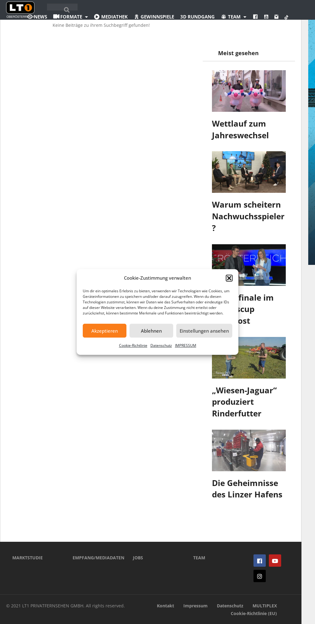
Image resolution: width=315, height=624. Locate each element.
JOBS (138, 558)
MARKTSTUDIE (27, 558)
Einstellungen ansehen (204, 331)
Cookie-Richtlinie (133, 345)
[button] (229, 278)
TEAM (199, 558)
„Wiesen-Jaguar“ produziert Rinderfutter (244, 402)
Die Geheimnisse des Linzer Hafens (247, 488)
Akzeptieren (104, 331)
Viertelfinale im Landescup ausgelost (243, 309)
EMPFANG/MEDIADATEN (93, 558)
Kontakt (165, 606)
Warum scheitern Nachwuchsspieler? (248, 216)
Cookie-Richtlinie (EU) (254, 613)
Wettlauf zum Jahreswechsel (240, 129)
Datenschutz (161, 345)
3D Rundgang (197, 17)
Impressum (195, 606)
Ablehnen (151, 331)
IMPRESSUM (185, 345)
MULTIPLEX (265, 606)
